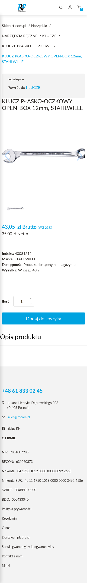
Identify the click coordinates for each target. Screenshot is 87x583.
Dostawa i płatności (16, 537)
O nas (6, 528)
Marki (6, 566)
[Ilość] (23, 301)
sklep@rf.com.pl (18, 417)
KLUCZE (33, 87)
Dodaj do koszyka (43, 318)
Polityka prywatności (16, 509)
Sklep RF (11, 428)
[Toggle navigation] (10, 7)
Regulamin (9, 518)
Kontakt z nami (12, 556)
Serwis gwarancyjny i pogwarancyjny (28, 547)
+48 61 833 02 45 (22, 391)
